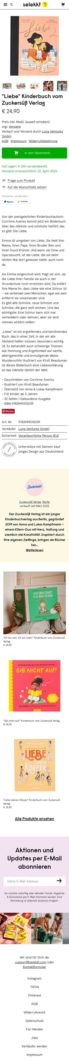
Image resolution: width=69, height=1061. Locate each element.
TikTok (34, 987)
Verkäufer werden (34, 1046)
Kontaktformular (34, 967)
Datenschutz (35, 1021)
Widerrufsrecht (34, 1012)
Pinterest (34, 995)
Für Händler (34, 1029)
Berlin (46, 502)
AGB (34, 1004)
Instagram (34, 978)
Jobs (34, 1038)
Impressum (35, 1055)
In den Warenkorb (37, 153)
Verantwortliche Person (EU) (38, 435)
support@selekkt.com (30, 962)
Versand (15, 126)
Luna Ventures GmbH (33, 429)
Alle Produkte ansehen (34, 819)
